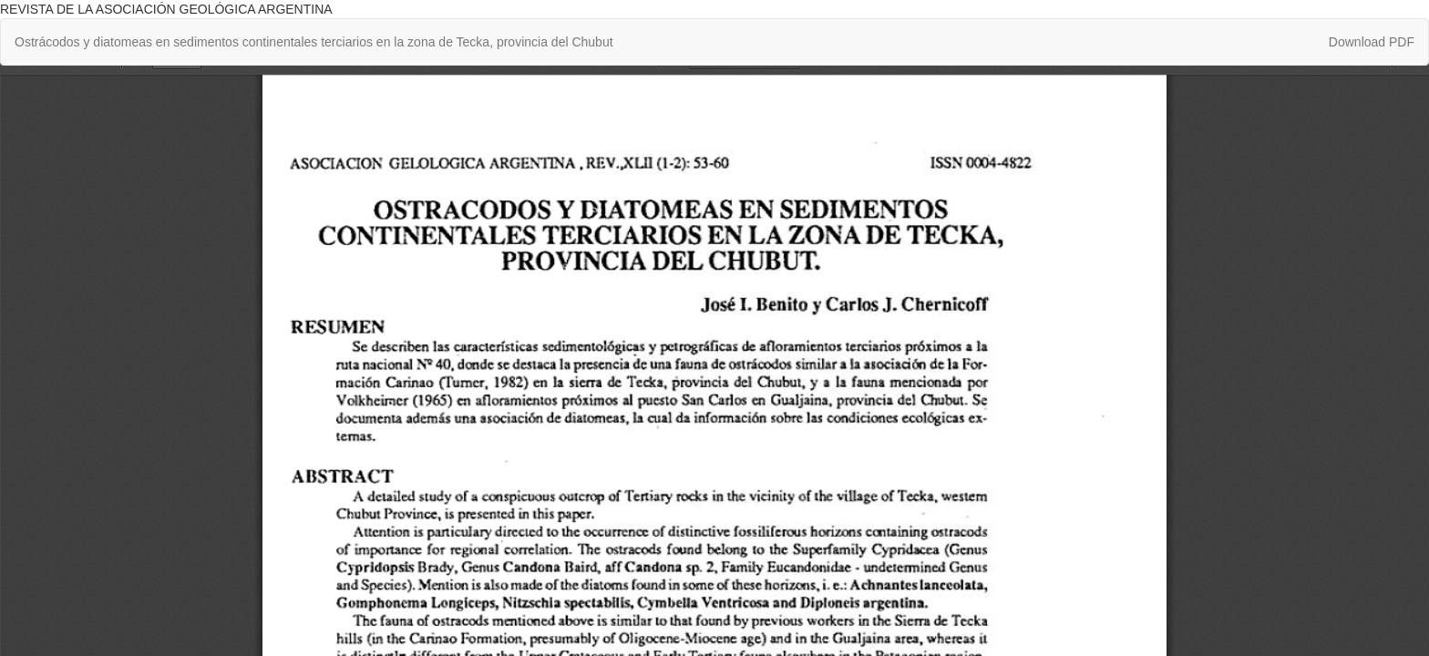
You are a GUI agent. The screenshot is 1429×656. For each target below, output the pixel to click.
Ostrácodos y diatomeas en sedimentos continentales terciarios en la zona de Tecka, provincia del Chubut (314, 42)
